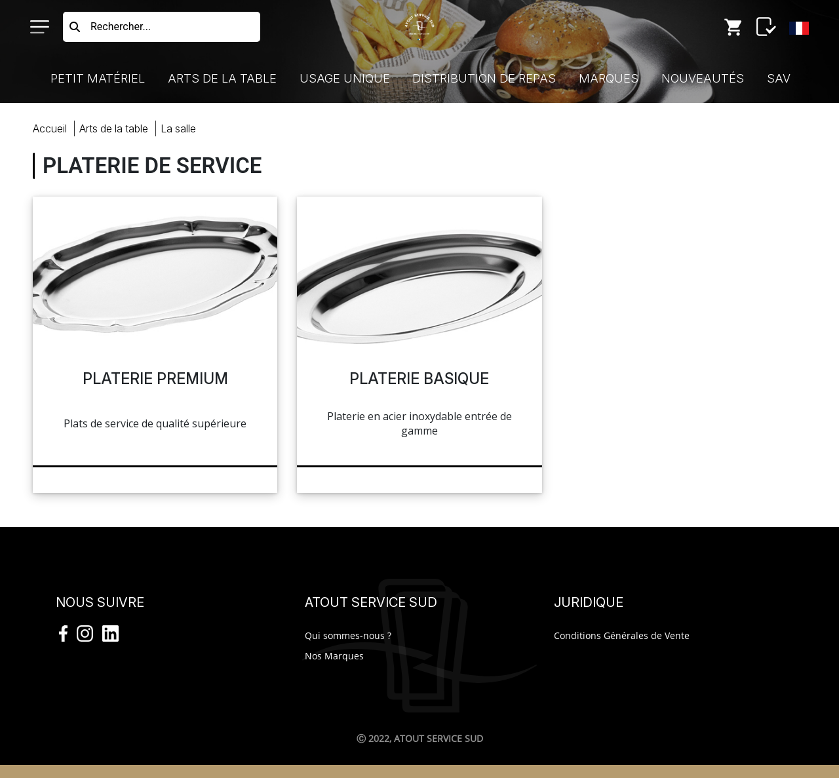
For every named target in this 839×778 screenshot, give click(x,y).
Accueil (50, 128)
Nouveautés (702, 78)
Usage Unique (345, 78)
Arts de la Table (222, 78)
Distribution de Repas (484, 78)
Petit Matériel (97, 78)
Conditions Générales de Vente (622, 635)
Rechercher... (120, 26)
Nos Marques (334, 656)
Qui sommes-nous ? (348, 635)
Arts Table (113, 128)
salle (178, 128)
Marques (608, 78)
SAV (778, 78)
